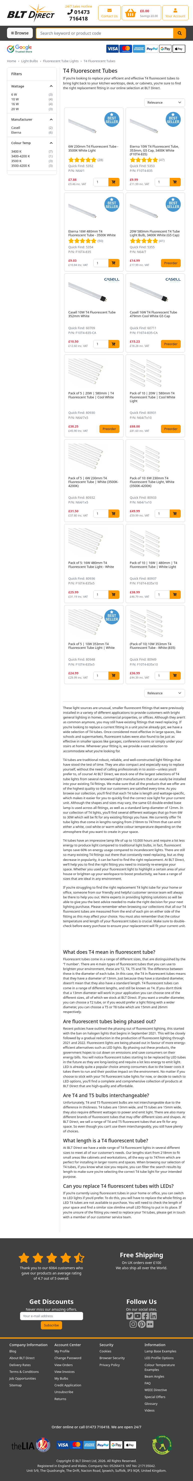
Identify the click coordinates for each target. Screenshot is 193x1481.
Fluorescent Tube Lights (61, 61)
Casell (15, 127)
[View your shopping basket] (141, 12)
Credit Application (68, 1385)
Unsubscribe (64, 1392)
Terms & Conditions (24, 1371)
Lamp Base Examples (160, 1351)
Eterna (16, 132)
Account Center (68, 1344)
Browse (20, 33)
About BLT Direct (22, 1358)
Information (155, 1344)
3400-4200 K (20, 156)
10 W (15, 99)
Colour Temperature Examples (160, 1367)
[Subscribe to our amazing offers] (51, 1316)
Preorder (170, 263)
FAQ (148, 1383)
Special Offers (155, 1397)
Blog (13, 1351)
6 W (14, 94)
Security (106, 1344)
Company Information (29, 1344)
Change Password (68, 1358)
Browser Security (112, 1358)
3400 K (16, 151)
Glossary (151, 1403)
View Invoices (65, 1371)
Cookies (105, 1351)
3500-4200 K (20, 165)
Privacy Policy (110, 1365)
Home (11, 61)
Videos (150, 1410)
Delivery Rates (20, 1365)
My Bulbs (61, 1378)
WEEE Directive (156, 1390)
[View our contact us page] (109, 12)
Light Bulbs (29, 61)
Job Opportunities (23, 1378)
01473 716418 (78, 15)
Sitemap (16, 1385)
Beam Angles (154, 1376)
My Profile (62, 1351)
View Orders (64, 1365)
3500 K (16, 161)
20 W (15, 109)
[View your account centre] (175, 12)
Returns (60, 1399)
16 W (15, 104)
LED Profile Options (159, 1358)
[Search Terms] (105, 33)
